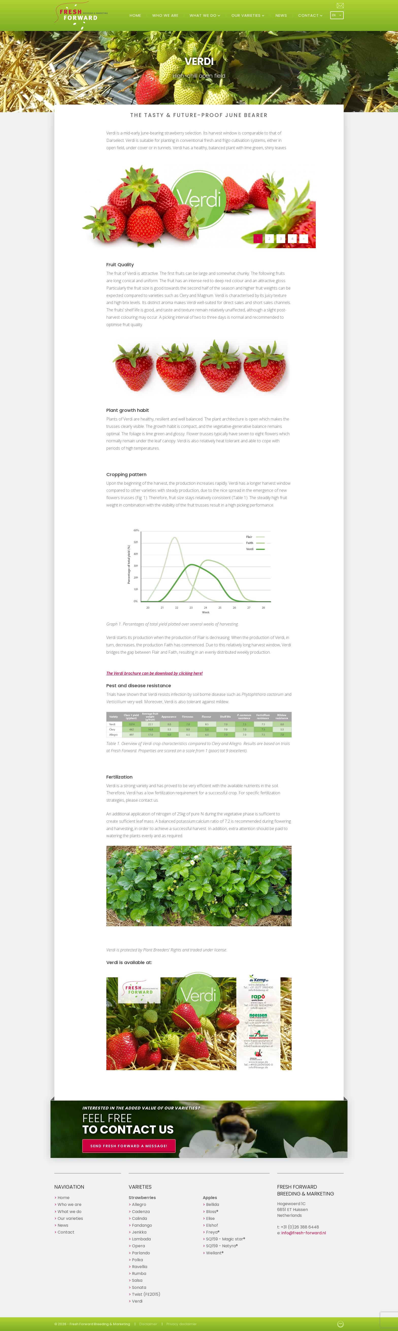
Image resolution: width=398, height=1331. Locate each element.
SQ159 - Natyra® (222, 1246)
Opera (138, 1246)
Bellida (212, 1204)
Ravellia (139, 1267)
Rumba (139, 1273)
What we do (204, 15)
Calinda (139, 1218)
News (281, 15)
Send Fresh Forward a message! (129, 1146)
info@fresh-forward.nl (303, 1233)
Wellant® (215, 1253)
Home (135, 15)
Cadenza (141, 1212)
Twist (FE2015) (146, 1294)
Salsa (137, 1280)
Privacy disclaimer (182, 1324)
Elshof (212, 1225)
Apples (210, 1198)
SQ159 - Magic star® (225, 1239)
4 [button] (292, 239)
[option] (199, 206)
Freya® (213, 1232)
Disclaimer (148, 1324)
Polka (137, 1260)
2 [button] (269, 239)
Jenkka (139, 1232)
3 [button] (281, 239)
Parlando (141, 1253)
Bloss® (212, 1212)
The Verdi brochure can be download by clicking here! (154, 673)
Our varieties (246, 15)
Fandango (142, 1225)
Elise (210, 1218)
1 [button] (258, 239)
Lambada (141, 1239)
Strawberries (142, 1198)
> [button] (304, 239)
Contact (309, 15)
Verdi (137, 1301)
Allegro (139, 1204)
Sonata (139, 1287)
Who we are (165, 15)
